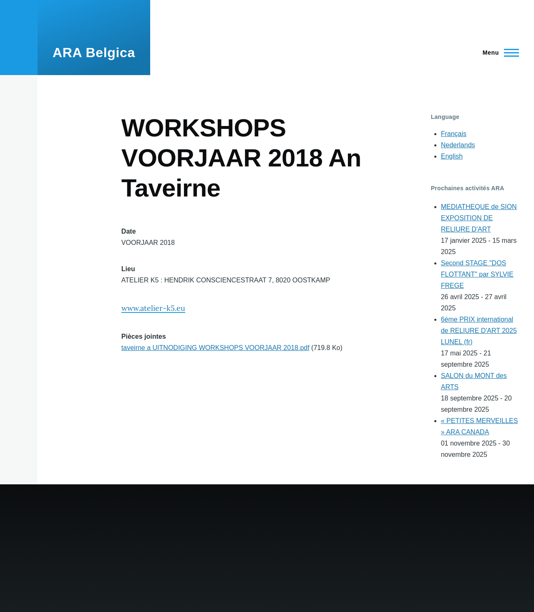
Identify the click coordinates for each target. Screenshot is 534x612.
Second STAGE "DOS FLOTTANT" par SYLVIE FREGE (477, 274)
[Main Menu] (498, 52)
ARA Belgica (94, 52)
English (452, 156)
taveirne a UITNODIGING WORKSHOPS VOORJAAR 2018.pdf (215, 347)
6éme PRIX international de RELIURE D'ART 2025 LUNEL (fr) (479, 330)
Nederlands (458, 145)
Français (453, 133)
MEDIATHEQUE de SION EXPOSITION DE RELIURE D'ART (479, 218)
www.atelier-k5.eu (153, 308)
